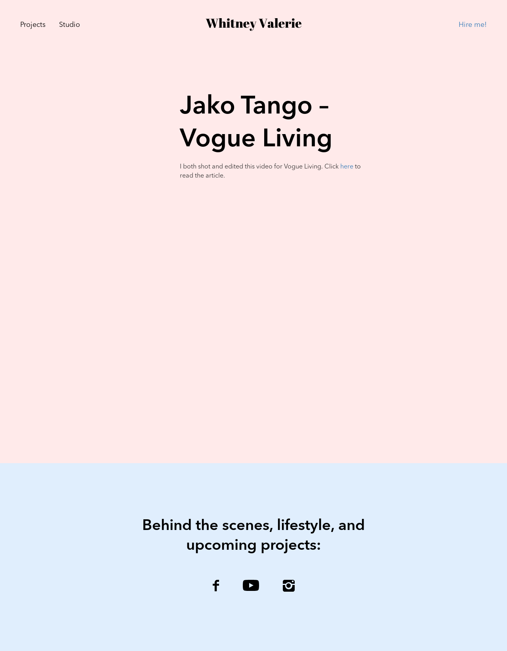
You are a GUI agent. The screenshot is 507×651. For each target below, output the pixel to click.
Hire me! (473, 24)
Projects (33, 24)
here (346, 167)
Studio (69, 24)
